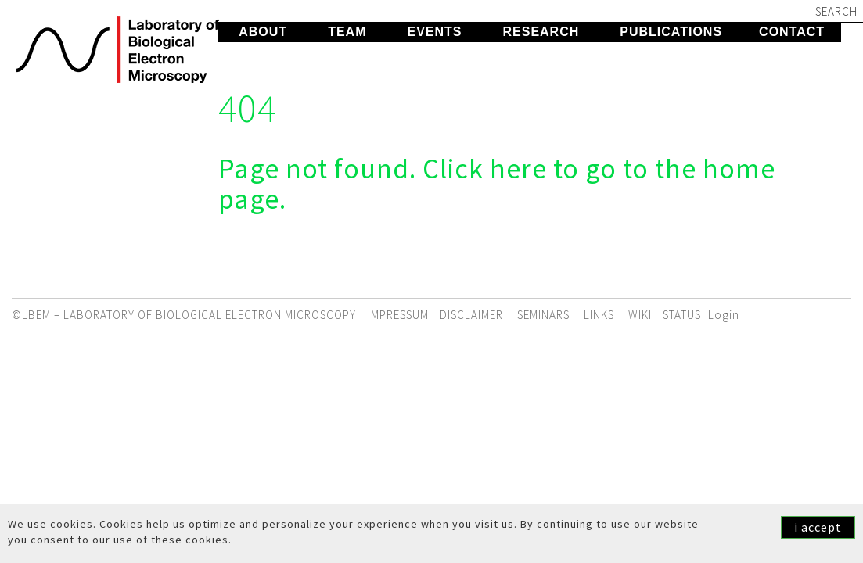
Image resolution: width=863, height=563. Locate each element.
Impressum (398, 314)
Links (599, 314)
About (263, 31)
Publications (671, 31)
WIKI (640, 314)
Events (434, 31)
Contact (792, 31)
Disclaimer (471, 314)
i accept (818, 527)
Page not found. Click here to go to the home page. (496, 184)
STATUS (682, 314)
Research (540, 31)
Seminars (543, 314)
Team (347, 31)
